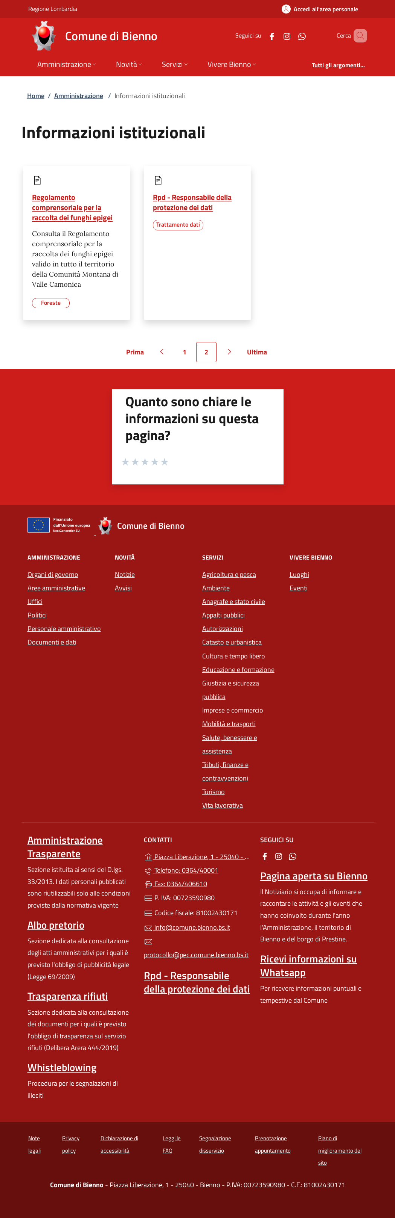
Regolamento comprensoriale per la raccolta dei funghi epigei (72, 207)
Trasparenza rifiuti (67, 996)
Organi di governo (52, 574)
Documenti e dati (51, 642)
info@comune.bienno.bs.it (187, 927)
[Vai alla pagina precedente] (161, 352)
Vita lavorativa (222, 805)
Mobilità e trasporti (229, 724)
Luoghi (299, 574)
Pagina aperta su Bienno (314, 876)
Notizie (125, 574)
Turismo (213, 792)
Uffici (35, 601)
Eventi (299, 588)
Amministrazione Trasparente (65, 846)
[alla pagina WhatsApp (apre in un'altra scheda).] (291, 35)
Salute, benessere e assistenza (229, 744)
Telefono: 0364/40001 (181, 870)
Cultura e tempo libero (233, 656)
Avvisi (123, 588)
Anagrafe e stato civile (233, 601)
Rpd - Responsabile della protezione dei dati (192, 202)
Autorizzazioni (222, 628)
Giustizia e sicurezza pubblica (230, 690)
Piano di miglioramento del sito (339, 1150)
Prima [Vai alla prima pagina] (137, 354)
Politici (37, 615)
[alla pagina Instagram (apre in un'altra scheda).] (276, 35)
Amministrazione (78, 96)
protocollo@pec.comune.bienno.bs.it (196, 948)
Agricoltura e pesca (229, 574)
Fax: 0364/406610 (175, 884)
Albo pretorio (55, 925)
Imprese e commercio (232, 710)
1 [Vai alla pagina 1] (189, 354)
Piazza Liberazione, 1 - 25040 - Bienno (197, 856)
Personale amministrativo (64, 628)
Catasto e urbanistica (232, 642)
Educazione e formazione (238, 669)
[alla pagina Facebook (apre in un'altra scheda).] (260, 35)
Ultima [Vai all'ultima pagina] (259, 354)
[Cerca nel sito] (358, 36)
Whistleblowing (61, 1067)
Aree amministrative (56, 588)
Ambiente (216, 588)
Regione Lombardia (52, 8)
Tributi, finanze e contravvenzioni (225, 771)
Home (35, 96)
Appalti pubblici (223, 615)
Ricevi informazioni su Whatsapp (308, 965)
